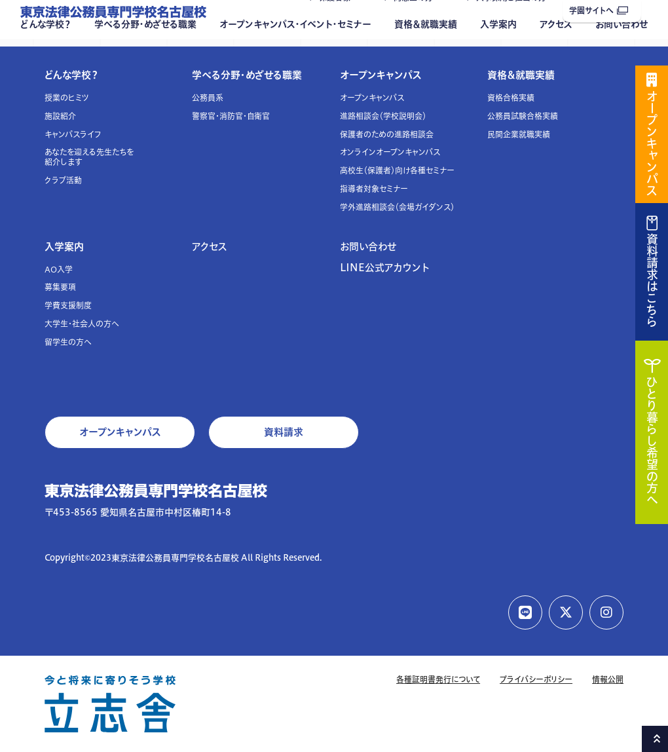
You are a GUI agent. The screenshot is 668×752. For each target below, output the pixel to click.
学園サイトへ (598, 11)
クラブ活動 (63, 180)
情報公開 (607, 680)
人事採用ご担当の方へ (515, 24)
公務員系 (207, 98)
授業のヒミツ (67, 98)
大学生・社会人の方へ (82, 324)
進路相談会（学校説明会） (383, 116)
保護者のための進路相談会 (387, 135)
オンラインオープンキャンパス (390, 152)
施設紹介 (60, 116)
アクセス (556, 50)
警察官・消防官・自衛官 (231, 116)
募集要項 (60, 287)
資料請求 (283, 432)
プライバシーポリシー (536, 680)
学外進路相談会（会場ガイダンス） (397, 207)
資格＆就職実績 (425, 50)
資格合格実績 (510, 98)
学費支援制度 (68, 305)
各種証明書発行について (438, 680)
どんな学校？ (45, 50)
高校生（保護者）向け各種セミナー (397, 171)
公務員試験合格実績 (522, 116)
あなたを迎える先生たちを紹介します (89, 156)
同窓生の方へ (417, 24)
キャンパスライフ (73, 135)
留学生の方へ (68, 342)
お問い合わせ (621, 50)
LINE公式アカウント (385, 267)
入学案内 (498, 50)
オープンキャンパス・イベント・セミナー (295, 50)
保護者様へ (338, 24)
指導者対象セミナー (374, 189)
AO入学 (59, 269)
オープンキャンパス (381, 75)
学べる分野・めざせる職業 (145, 50)
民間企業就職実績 (518, 135)
